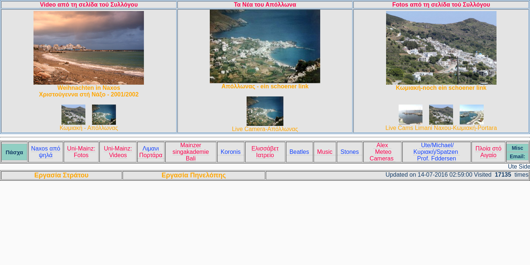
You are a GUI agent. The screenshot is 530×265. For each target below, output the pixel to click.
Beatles (299, 152)
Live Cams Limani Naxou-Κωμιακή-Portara (441, 128)
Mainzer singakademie (191, 148)
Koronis (231, 152)
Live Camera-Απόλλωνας (265, 129)
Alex (382, 145)
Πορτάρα (151, 155)
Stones (349, 152)
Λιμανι (150, 148)
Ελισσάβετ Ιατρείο (265, 151)
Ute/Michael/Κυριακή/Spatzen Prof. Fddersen (436, 152)
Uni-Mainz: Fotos (81, 151)
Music (325, 152)
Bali (191, 158)
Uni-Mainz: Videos (118, 151)
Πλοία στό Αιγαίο (489, 151)
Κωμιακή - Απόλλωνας (89, 128)
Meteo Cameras (382, 155)
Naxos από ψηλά (45, 151)
